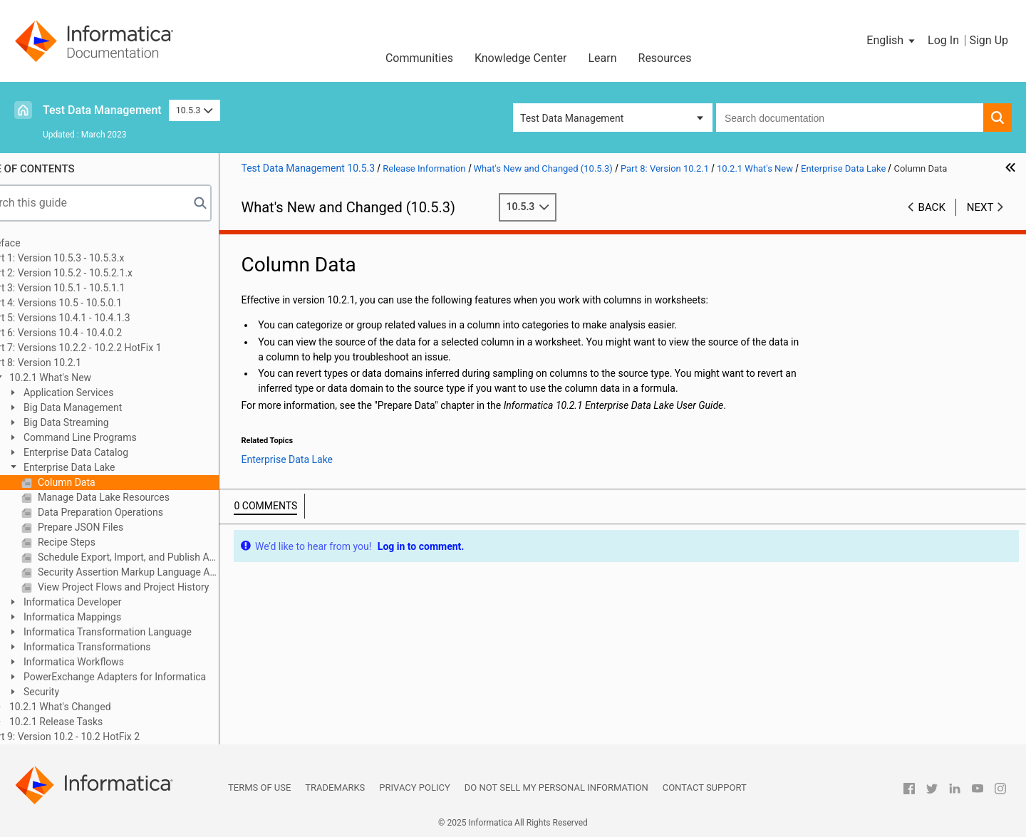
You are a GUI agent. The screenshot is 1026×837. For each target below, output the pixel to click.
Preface (41, 243)
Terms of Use (259, 787)
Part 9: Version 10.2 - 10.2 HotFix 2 (100, 736)
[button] (892, 40)
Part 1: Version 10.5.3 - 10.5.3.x (93, 258)
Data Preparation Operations (136, 512)
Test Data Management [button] (571, 118)
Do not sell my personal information (556, 787)
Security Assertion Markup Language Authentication (164, 572)
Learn (602, 58)
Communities (419, 58)
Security (77, 691)
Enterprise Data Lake (105, 467)
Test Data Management (102, 110)
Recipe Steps (103, 542)
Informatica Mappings (108, 617)
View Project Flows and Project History (160, 587)
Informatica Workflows (110, 661)
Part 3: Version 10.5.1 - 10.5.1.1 (93, 287)
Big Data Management (109, 407)
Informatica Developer (108, 602)
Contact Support (705, 787)
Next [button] (980, 207)
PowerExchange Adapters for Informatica (151, 676)
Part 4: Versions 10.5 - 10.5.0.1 (92, 302)
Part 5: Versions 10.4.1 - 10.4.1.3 (95, 317)
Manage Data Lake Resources (140, 497)
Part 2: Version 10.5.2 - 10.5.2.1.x (97, 273)
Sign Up (988, 40)
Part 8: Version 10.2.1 (71, 362)
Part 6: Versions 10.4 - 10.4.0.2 (92, 332)
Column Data (103, 482)
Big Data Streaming (102, 422)
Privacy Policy (414, 787)
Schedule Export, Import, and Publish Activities (164, 557)
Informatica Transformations (123, 647)
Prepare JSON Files (117, 527)
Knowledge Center (521, 58)
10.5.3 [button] (194, 110)
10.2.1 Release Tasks (92, 721)
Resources (665, 58)
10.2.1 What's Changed (96, 706)
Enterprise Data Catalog (112, 452)
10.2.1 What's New (86, 377)
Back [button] (931, 207)
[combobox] (849, 117)
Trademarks (335, 787)
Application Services (104, 392)
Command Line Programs (116, 437)
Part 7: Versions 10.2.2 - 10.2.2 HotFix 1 (111, 347)
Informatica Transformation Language (143, 632)
